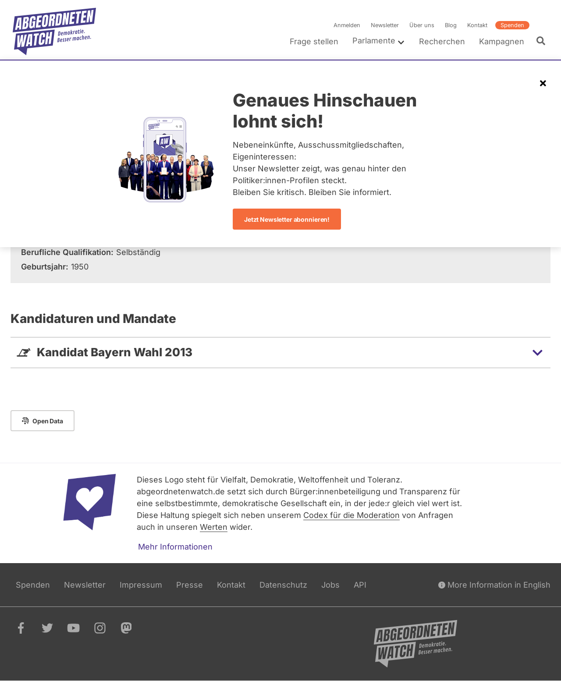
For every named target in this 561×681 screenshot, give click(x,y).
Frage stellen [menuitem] (314, 41)
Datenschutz (283, 584)
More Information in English (494, 585)
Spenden (512, 25)
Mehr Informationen (175, 546)
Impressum (141, 584)
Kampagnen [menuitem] (501, 41)
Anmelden (347, 25)
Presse (189, 584)
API (360, 584)
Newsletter (385, 25)
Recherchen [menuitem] (442, 41)
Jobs (330, 584)
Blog (451, 25)
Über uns (421, 25)
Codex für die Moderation (351, 515)
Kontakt (477, 25)
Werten (213, 527)
